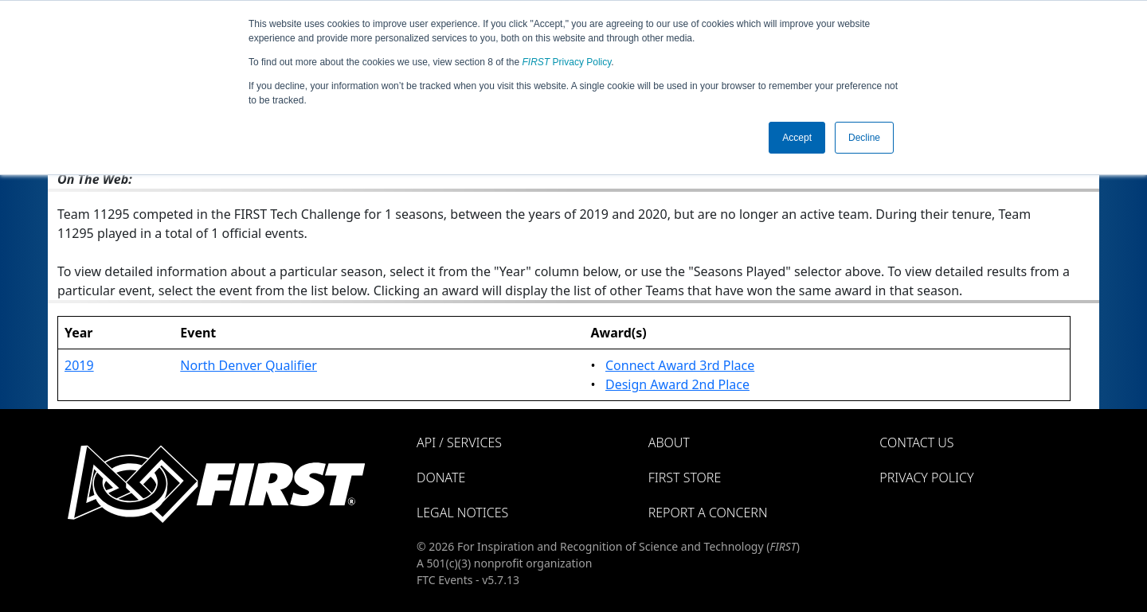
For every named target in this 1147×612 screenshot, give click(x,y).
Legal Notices (462, 512)
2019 (79, 365)
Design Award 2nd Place (677, 384)
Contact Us (916, 442)
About (669, 442)
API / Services (459, 442)
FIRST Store (685, 477)
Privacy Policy (567, 62)
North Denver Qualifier (248, 365)
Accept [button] (797, 137)
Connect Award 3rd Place (679, 365)
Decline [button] (864, 137)
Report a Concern (708, 512)
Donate (441, 477)
